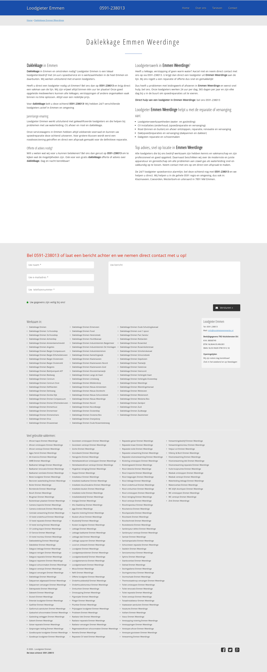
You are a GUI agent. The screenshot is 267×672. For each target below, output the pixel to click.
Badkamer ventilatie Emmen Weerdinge (46, 473)
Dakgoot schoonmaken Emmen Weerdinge (48, 564)
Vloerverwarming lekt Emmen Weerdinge (186, 460)
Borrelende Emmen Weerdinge (42, 488)
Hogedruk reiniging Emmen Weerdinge (89, 469)
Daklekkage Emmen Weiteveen (133, 391)
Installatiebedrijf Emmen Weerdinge (87, 497)
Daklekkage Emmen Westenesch (134, 395)
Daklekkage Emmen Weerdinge (49, 20)
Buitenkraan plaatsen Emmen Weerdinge (47, 500)
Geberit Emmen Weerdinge (41, 620)
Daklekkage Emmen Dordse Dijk (43, 395)
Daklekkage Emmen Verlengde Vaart (136, 375)
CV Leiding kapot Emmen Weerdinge (45, 528)
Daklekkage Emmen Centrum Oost (44, 383)
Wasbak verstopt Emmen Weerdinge (184, 477)
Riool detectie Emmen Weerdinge (136, 469)
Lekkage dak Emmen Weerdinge (86, 536)
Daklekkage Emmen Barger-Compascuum (47, 351)
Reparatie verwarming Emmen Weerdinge (140, 453)
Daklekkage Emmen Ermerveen (85, 327)
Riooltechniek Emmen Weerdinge (136, 520)
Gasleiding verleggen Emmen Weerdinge (46, 616)
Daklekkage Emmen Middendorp (86, 383)
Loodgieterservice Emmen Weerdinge (88, 560)
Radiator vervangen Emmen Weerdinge (89, 624)
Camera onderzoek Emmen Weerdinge (46, 508)
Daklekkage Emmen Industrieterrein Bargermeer (93, 343)
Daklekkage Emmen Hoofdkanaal (86, 339)
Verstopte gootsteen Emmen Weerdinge (139, 632)
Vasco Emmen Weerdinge (133, 616)
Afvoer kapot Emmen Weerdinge (43, 441)
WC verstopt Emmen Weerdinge (182, 497)
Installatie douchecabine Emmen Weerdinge (91, 485)
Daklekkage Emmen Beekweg (42, 375)
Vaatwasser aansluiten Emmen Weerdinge (140, 604)
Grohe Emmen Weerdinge (83, 449)
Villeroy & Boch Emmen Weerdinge (184, 453)
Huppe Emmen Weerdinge (83, 473)
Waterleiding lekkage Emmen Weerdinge (186, 480)
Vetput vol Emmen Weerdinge (182, 449)
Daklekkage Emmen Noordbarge (86, 407)
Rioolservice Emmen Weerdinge (136, 508)
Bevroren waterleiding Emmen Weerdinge (47, 480)
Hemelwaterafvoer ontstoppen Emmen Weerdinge (94, 460)
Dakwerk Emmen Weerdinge (41, 592)
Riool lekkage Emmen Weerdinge (136, 480)
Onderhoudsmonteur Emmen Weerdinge (90, 584)
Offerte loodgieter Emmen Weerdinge (88, 576)
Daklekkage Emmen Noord (84, 403)
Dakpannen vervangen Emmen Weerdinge (47, 584)
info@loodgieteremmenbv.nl (220, 330)
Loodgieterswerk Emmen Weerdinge (88, 564)
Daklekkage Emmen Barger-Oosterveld (46, 363)
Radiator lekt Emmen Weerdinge (86, 616)
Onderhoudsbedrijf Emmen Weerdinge (89, 580)
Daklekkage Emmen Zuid (131, 407)
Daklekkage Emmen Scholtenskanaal (136, 351)
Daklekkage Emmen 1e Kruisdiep (43, 331)
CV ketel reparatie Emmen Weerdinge (45, 520)
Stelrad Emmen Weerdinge (133, 564)
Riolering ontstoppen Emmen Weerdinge (140, 460)
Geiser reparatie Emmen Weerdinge (44, 624)
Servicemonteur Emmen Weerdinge (137, 552)
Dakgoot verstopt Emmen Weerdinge (45, 568)
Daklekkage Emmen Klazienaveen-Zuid (89, 367)
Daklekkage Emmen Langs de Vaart (87, 375)
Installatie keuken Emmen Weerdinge (88, 488)
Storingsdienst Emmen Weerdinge (137, 568)
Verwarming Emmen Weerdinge (136, 636)
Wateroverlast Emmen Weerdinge (183, 485)
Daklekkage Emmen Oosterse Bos (86, 415)
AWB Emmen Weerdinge (39, 460)
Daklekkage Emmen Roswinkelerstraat (136, 347)
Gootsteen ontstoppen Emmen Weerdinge (90, 441)
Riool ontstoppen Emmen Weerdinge (138, 493)
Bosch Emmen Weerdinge (40, 493)
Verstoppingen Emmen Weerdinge (137, 624)
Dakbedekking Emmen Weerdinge (44, 540)
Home (30, 20)
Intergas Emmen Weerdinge (84, 500)
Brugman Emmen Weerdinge (41, 497)
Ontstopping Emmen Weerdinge (86, 592)
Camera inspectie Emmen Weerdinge (45, 505)
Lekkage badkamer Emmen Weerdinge (89, 532)
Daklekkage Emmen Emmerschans (44, 415)
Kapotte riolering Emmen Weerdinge (88, 513)
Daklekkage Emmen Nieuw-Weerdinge (89, 399)
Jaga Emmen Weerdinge (82, 508)
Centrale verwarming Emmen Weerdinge (46, 513)
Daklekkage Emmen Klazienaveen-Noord (90, 363)
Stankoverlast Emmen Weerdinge (136, 560)
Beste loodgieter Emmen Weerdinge (44, 477)
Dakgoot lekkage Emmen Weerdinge (45, 548)
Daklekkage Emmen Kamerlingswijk (87, 355)
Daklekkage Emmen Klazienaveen (86, 359)
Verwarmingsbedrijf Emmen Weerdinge (186, 441)
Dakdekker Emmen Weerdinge (42, 544)
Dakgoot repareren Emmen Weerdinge (46, 560)
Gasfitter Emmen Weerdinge (41, 604)
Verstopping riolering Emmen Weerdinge (140, 620)
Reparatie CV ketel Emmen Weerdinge (88, 636)
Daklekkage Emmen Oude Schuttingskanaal (139, 327)
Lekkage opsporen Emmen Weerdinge (88, 540)
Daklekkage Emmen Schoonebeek (135, 355)
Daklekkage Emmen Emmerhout (43, 407)
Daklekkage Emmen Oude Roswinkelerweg (91, 423)
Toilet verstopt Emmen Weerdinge (137, 596)
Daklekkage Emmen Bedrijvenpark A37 (46, 371)
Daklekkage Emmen (37, 327)
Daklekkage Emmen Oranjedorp (86, 419)
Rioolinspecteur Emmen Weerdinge (137, 505)
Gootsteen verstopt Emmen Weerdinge (89, 445)
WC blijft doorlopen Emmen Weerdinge (186, 488)
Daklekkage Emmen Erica (40, 419)
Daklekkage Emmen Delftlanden (43, 387)
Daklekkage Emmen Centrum (41, 379)
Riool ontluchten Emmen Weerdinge (138, 488)
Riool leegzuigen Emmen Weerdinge (138, 477)
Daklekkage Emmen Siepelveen (133, 359)
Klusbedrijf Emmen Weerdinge (85, 520)
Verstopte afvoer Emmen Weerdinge (138, 628)
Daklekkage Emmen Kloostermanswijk (89, 371)
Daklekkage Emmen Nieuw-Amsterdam (89, 387)
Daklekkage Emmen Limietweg (85, 379)
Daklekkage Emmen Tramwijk (133, 363)
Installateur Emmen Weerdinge (85, 477)
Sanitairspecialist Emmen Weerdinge (138, 540)
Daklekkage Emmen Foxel (83, 331)
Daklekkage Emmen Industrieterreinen (89, 351)
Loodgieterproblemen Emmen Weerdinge (90, 552)
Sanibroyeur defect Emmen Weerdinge (139, 528)
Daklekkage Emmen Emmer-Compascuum (47, 399)
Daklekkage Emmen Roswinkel (133, 343)
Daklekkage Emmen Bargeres (41, 367)
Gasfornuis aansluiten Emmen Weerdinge (47, 608)
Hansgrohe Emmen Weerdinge (85, 457)
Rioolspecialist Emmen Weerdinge (137, 513)
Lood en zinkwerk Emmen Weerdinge (88, 544)
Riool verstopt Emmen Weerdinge (137, 500)
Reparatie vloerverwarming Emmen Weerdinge (142, 457)
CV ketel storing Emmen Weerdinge (44, 525)
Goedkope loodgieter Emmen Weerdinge (47, 636)
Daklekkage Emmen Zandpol (132, 403)
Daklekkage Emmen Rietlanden (133, 339)
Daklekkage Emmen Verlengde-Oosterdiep (138, 379)
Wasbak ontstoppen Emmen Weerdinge (186, 473)
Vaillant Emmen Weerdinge (134, 612)
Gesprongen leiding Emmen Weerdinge (46, 628)
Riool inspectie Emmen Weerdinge (137, 473)
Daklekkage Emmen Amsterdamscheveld (47, 343)
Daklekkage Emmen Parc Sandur (134, 335)
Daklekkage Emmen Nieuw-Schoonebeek (90, 395)
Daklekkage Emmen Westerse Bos (134, 399)
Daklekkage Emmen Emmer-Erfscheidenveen (48, 403)
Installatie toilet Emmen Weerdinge (87, 493)
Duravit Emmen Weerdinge (41, 596)
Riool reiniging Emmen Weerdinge (137, 497)
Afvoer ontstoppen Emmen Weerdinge (46, 445)
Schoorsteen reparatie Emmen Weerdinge (140, 544)
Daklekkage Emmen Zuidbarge (133, 410)
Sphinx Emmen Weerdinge (133, 556)
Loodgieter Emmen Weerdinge (85, 548)
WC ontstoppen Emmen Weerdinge (184, 493)
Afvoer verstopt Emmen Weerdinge (44, 449)
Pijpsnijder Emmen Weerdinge (85, 596)
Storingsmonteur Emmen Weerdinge (138, 572)
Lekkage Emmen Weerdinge (84, 528)
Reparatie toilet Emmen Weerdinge (137, 449)
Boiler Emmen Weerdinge (40, 485)
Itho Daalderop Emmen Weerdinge (87, 505)
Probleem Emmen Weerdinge (85, 612)
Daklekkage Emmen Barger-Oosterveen (46, 359)
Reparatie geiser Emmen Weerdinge (137, 441)
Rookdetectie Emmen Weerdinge (136, 525)
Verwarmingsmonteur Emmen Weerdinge (187, 445)
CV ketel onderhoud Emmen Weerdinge (46, 516)
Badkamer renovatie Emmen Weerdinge (46, 469)
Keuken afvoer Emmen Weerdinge (87, 516)
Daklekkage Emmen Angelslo (41, 347)
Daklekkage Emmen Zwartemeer (134, 415)
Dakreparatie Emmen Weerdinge (43, 588)
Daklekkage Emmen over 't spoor (134, 331)
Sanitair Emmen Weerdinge (134, 536)
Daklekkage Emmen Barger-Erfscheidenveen (48, 355)
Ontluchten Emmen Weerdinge (85, 588)
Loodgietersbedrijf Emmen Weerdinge (88, 556)
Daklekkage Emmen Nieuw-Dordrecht (88, 391)
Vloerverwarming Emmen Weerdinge (185, 457)
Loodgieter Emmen (45, 8)
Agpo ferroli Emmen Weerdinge (43, 453)
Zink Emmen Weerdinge (179, 500)
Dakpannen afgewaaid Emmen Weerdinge (47, 580)
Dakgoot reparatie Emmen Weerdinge (45, 556)
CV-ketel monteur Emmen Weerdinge (45, 536)
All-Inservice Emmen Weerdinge (43, 457)
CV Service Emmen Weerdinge (42, 532)
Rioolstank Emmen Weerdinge (135, 516)
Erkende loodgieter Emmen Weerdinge (46, 600)
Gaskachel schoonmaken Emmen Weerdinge (48, 612)
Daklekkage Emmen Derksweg (42, 391)
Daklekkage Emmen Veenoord (133, 371)
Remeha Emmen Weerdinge (84, 632)
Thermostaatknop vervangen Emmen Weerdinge (143, 580)
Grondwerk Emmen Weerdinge (85, 453)
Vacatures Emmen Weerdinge (135, 608)
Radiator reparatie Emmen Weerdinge (88, 620)
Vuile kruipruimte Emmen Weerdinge (185, 469)
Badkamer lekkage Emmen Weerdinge (45, 465)
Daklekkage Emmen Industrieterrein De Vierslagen (94, 347)
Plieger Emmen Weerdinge (83, 600)
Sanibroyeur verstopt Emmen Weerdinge (140, 532)
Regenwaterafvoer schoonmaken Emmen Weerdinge (95, 628)
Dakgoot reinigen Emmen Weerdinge (45, 552)
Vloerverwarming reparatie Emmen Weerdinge (189, 465)
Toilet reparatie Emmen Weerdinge (137, 592)
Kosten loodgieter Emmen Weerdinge (88, 525)
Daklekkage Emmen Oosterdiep (86, 410)
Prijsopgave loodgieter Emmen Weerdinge (90, 608)
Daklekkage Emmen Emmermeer (43, 410)
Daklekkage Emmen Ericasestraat (43, 423)
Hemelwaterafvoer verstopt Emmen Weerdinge (92, 465)
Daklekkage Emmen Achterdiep (42, 339)
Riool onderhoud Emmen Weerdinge (138, 485)
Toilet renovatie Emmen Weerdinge (137, 588)
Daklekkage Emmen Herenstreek (86, 335)
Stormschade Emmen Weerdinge (136, 576)
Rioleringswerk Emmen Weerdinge (137, 465)
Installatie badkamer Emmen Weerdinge (89, 480)
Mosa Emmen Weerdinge (83, 568)
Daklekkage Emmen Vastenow (133, 367)
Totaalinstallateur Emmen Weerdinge (138, 600)
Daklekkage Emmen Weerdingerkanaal (137, 387)
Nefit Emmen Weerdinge (82, 572)
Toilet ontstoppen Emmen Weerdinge (138, 584)
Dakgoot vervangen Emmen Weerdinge (46, 572)
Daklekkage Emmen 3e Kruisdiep (43, 335)
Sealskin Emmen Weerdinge (134, 548)
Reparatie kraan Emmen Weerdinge (137, 445)
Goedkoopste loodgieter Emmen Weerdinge (48, 632)
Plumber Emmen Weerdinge (84, 604)
